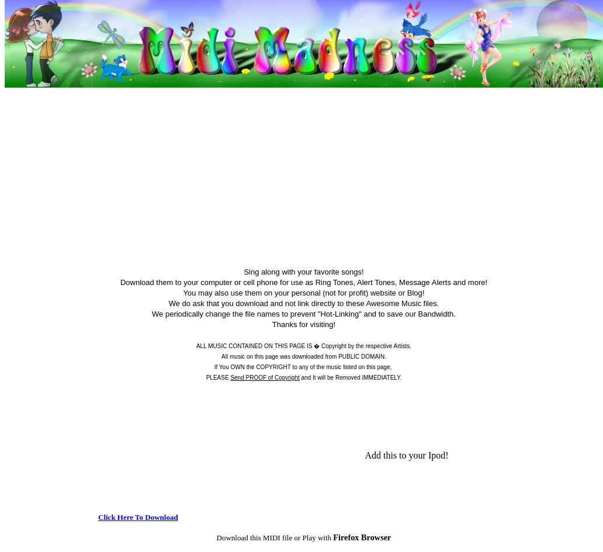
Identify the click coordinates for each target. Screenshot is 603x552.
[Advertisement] (304, 172)
